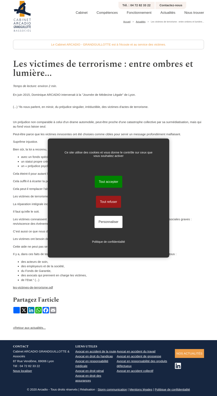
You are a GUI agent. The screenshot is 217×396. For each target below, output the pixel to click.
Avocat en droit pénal (89, 371)
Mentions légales (141, 389)
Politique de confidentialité (172, 389)
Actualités (168, 13)
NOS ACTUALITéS (189, 353)
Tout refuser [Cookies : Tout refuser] (108, 201)
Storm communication (112, 389)
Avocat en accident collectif (135, 371)
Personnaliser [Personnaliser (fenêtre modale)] (108, 222)
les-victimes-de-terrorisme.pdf (33, 287)
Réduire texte (206, 4)
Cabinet (82, 13)
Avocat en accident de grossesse (139, 356)
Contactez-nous (171, 5)
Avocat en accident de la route (95, 351)
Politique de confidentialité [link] (108, 241)
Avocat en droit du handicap (94, 356)
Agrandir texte (210, 4)
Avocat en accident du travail (136, 351)
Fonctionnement (139, 13)
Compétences (107, 13)
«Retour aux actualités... (29, 327)
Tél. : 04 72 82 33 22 (136, 5)
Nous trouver (194, 13)
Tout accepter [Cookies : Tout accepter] (108, 181)
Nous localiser (22, 371)
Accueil (126, 21)
